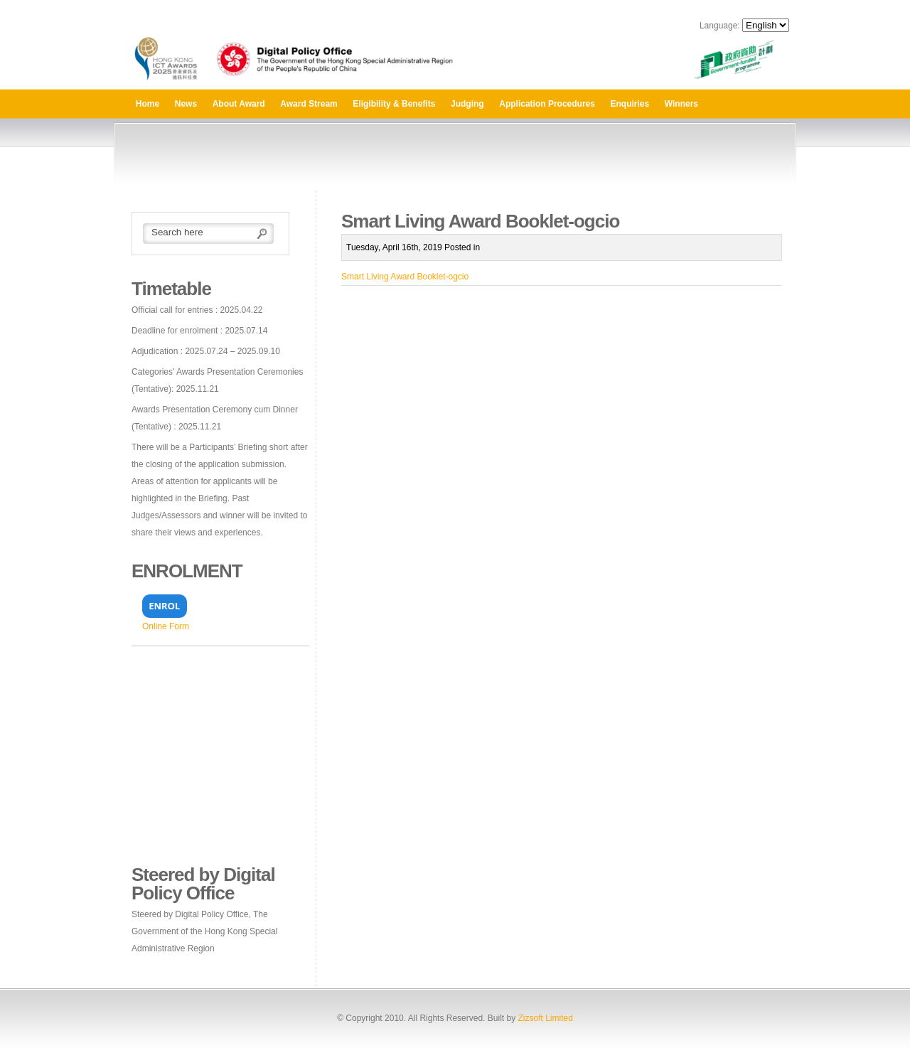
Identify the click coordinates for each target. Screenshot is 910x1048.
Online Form (165, 626)
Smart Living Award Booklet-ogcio (405, 277)
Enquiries (630, 104)
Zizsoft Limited (545, 1018)
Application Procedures (547, 104)
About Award (239, 104)
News (186, 104)
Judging (467, 104)
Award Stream (308, 104)
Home (147, 104)
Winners (681, 104)
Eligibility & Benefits (394, 104)
